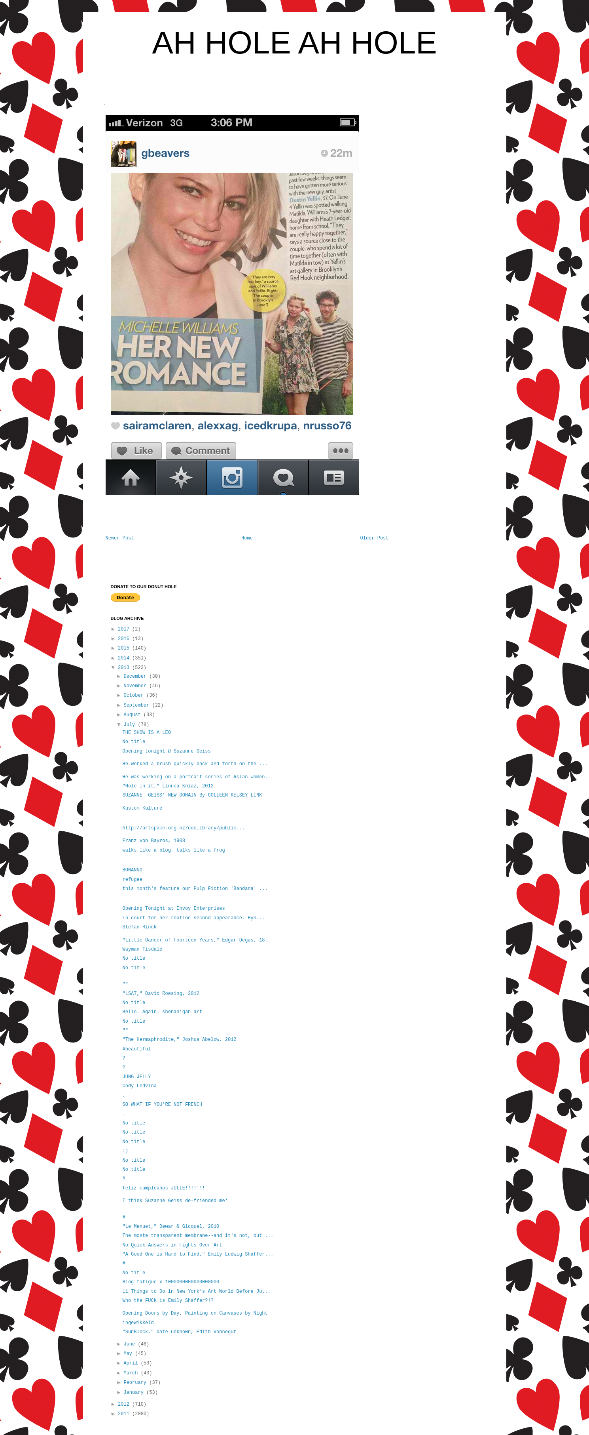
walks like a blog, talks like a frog (173, 850)
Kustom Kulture (142, 808)
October (134, 695)
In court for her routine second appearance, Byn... (193, 918)
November (136, 686)
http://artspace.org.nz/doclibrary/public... (183, 828)
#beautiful (136, 1049)
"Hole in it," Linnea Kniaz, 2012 (167, 786)
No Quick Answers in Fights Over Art (172, 1245)
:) (125, 1151)
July (130, 725)
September (137, 705)
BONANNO (133, 870)
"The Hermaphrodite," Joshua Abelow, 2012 (179, 1039)
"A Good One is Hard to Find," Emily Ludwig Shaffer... (197, 1254)
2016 (125, 639)
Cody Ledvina (139, 1086)
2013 (125, 668)
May (129, 1354)
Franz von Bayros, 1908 (153, 841)
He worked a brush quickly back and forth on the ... (194, 764)
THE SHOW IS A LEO (146, 733)
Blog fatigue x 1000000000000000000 (170, 1282)
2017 (125, 629)
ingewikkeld (137, 1323)
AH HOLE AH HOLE (294, 42)
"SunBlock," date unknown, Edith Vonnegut (179, 1332)
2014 (125, 658)
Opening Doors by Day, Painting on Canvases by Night (194, 1313)
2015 (125, 648)
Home (247, 538)
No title (133, 742)
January (134, 1392)
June (130, 1344)
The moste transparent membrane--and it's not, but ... (197, 1236)
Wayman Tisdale (142, 949)
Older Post (374, 538)
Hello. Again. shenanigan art (162, 1012)
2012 (125, 1404)
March (131, 1373)
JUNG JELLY (136, 1077)
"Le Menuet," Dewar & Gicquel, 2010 (170, 1226)
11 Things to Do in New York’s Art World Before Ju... (196, 1291)
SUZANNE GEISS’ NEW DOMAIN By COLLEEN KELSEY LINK (192, 795)
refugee (132, 879)
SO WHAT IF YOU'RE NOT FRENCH (162, 1104)
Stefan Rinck (139, 927)
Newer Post (120, 538)
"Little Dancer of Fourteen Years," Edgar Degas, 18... (197, 940)
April (131, 1363)
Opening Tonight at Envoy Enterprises (173, 908)
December (136, 676)
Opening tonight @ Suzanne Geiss (166, 751)
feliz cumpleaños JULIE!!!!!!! (163, 1188)
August (133, 715)
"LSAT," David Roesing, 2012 (160, 994)
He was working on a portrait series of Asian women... (197, 777)
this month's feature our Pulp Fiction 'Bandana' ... (194, 889)
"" (125, 984)
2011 (125, 1414)
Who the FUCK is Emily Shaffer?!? (167, 1301)
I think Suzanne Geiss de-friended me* (174, 1201)
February (136, 1382)
